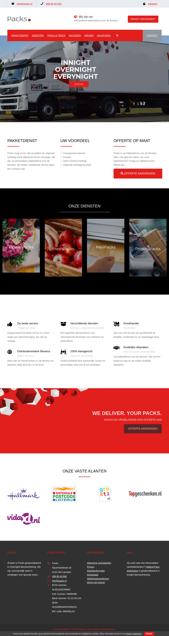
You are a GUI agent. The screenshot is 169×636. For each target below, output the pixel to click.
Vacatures (104, 35)
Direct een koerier (96, 582)
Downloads (92, 574)
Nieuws (89, 35)
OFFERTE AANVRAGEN (138, 173)
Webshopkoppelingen (98, 578)
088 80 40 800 (54, 3)
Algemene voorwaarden (99, 563)
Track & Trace (56, 35)
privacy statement (133, 634)
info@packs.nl (24, 3)
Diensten (38, 35)
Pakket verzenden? (143, 19)
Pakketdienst (20, 35)
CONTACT (152, 35)
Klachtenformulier (96, 570)
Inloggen (152, 3)
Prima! (149, 634)
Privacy (91, 567)
